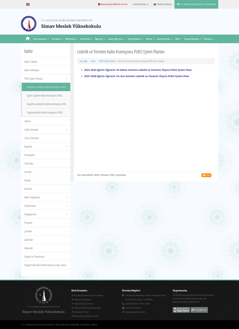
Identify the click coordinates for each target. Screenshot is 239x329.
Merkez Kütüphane (81, 299)
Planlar (27, 180)
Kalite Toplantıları (46, 197)
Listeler (27, 121)
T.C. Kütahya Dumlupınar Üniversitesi (196, 4)
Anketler (28, 189)
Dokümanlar (46, 206)
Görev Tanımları (31, 138)
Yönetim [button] (57, 38)
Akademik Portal (80, 312)
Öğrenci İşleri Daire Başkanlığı (85, 308)
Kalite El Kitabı (30, 62)
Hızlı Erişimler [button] (140, 4)
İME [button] (178, 38)
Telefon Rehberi (163, 4)
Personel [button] (86, 38)
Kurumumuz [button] (41, 38)
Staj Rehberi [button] (135, 38)
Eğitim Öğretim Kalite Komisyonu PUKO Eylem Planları (44, 97)
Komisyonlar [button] (165, 38)
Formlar (46, 172)
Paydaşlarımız (46, 214)
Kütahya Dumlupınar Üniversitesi (87, 295)
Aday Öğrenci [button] (116, 38)
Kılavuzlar (28, 248)
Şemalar (28, 231)
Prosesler (28, 223)
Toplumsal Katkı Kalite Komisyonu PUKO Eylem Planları (44, 114)
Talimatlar (28, 163)
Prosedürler (29, 155)
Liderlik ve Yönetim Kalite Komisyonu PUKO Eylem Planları (46, 88)
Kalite (93, 61)
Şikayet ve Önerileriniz (34, 256)
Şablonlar (28, 240)
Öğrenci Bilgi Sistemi (82, 303)
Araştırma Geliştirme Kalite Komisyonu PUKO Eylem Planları (47, 105)
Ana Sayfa (83, 61)
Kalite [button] (150, 38)
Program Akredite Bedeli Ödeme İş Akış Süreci (45, 265)
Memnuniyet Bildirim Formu (112, 4)
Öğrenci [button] (99, 38)
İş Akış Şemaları (46, 129)
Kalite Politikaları (31, 70)
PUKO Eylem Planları (46, 79)
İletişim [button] (209, 38)
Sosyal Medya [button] (192, 38)
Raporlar (46, 146)
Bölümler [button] (71, 38)
